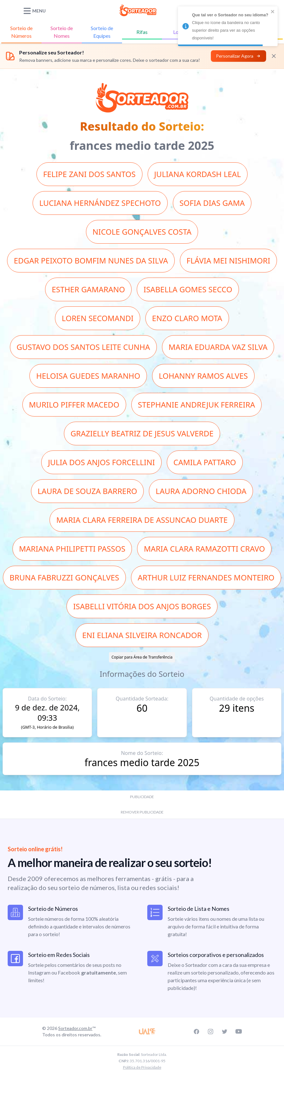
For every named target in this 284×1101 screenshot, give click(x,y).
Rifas (142, 32)
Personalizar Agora (238, 56)
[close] (273, 11)
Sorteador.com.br (75, 1028)
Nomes (61, 31)
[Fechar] (274, 56)
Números (21, 31)
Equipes (102, 31)
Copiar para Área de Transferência (142, 657)
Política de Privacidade (142, 1067)
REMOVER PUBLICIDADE (142, 812)
